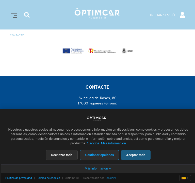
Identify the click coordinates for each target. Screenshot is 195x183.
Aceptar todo (135, 155)
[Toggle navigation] (13, 14)
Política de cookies (48, 178)
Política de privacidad (18, 178)
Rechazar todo (61, 155)
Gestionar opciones (99, 155)
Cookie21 (110, 178)
